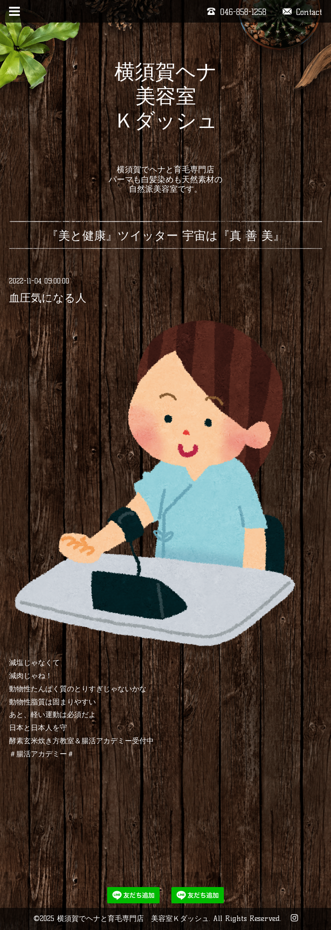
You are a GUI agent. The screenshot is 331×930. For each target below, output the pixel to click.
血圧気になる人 (47, 297)
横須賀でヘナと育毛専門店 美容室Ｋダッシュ (133, 918)
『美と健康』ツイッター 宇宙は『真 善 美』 (166, 235)
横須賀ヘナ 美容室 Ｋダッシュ (166, 108)
